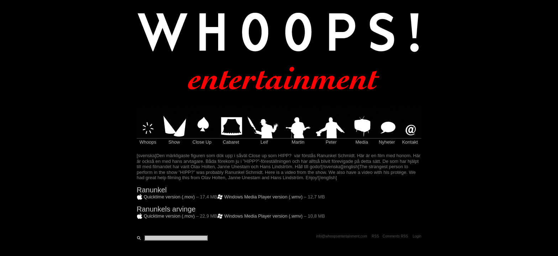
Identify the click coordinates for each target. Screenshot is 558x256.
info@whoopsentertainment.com (341, 236)
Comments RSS (395, 236)
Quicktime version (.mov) (169, 196)
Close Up (202, 142)
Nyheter (387, 142)
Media (362, 142)
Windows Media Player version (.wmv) (263, 196)
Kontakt (410, 142)
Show (174, 142)
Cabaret (231, 142)
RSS (375, 236)
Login (417, 236)
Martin (297, 142)
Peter (331, 142)
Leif (264, 142)
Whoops (148, 142)
